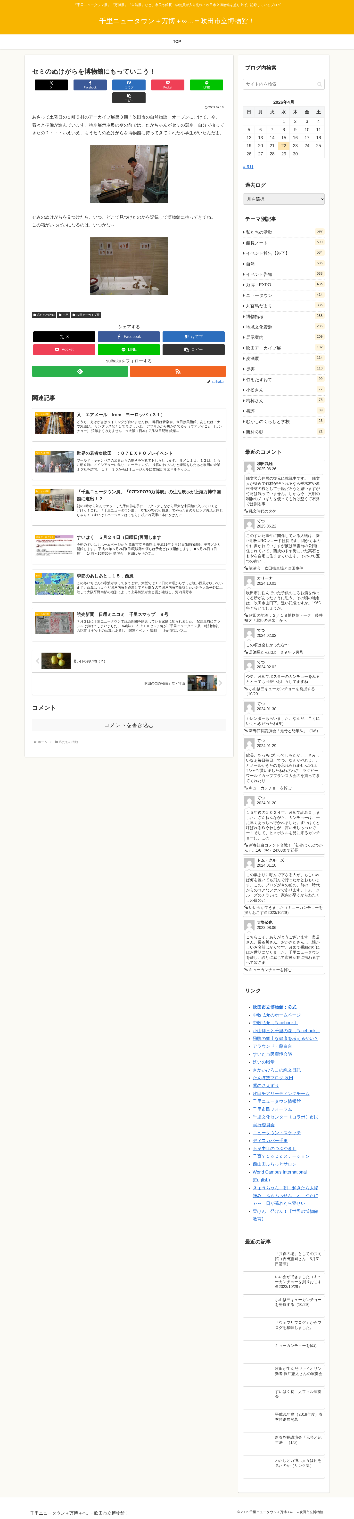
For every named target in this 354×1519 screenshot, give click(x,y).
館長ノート (285, 242)
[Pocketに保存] (145, 85)
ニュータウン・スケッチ (277, 1132)
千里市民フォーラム (272, 1109)
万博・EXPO (285, 284)
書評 (285, 410)
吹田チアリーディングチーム (281, 1093)
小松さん (285, 389)
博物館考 (285, 316)
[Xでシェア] (48, 85)
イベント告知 (285, 274)
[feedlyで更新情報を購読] (80, 358)
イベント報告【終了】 (285, 252)
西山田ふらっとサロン (274, 1164)
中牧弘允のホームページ (277, 1015)
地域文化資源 (285, 326)
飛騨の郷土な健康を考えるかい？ (285, 1038)
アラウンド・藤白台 (272, 1046)
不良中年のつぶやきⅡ (274, 1148)
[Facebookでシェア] (80, 85)
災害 (285, 368)
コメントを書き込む (129, 713)
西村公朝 (285, 431)
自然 (63, 302)
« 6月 (248, 166)
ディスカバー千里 (270, 1140)
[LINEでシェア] (177, 85)
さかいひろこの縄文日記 (277, 1070)
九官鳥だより (285, 305)
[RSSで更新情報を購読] (178, 358)
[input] (284, 84)
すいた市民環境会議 (272, 1054)
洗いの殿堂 (264, 1062)
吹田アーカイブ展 (86, 302)
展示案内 (285, 337)
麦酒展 (285, 358)
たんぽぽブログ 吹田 (273, 1077)
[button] (209, 85)
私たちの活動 (44, 302)
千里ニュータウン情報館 (277, 1101)
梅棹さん (285, 400)
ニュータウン (285, 295)
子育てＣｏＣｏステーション (281, 1156)
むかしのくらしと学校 (285, 421)
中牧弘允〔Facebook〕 (275, 1022)
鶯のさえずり (266, 1085)
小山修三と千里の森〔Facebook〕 (286, 1030)
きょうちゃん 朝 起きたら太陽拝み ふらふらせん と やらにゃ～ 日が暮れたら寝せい (285, 1195)
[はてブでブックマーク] (112, 85)
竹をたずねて (285, 379)
